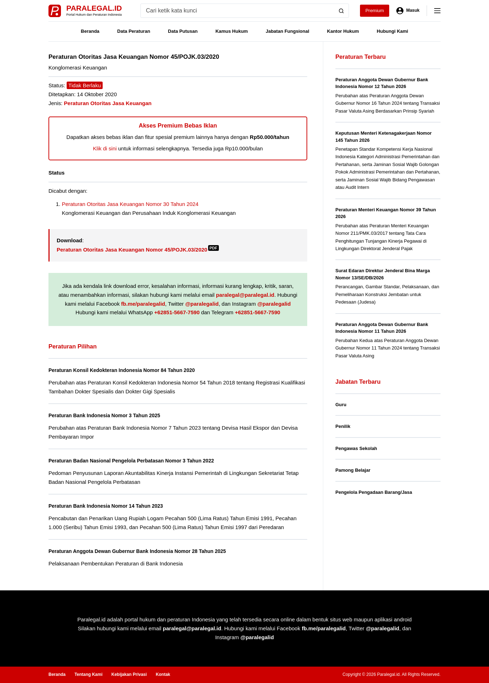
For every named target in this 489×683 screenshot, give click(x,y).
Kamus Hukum (231, 31)
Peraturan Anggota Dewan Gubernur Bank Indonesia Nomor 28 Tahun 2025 (147, 551)
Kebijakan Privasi (128, 674)
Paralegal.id (94, 8)
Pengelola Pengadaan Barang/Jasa (373, 492)
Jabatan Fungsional (287, 31)
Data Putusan (182, 31)
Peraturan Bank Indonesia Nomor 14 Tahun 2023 (112, 506)
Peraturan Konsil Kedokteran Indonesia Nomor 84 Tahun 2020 (130, 370)
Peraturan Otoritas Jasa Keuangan (107, 103)
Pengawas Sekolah (356, 448)
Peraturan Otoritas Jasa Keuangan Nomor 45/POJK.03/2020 (138, 250)
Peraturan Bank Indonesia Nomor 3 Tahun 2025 (110, 415)
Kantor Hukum (343, 31)
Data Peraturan (133, 31)
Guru (340, 404)
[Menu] (437, 10)
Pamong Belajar (352, 470)
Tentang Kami (88, 674)
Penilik (342, 426)
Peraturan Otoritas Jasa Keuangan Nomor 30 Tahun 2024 (130, 204)
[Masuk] (407, 10)
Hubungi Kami (392, 31)
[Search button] (341, 11)
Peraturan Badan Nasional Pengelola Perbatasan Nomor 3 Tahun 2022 (140, 460)
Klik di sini (105, 148)
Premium (374, 10)
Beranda (90, 31)
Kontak (163, 674)
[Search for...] (237, 11)
